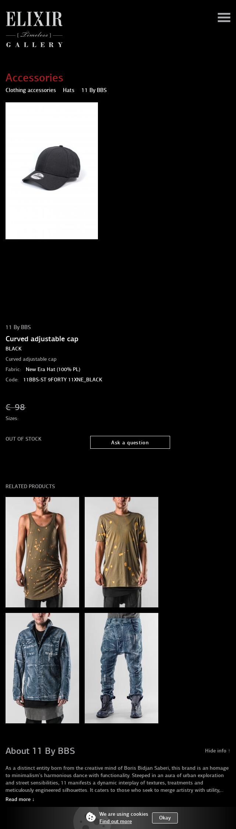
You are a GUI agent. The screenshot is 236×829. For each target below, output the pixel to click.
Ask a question (130, 443)
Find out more (115, 821)
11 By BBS (18, 327)
